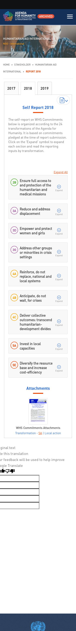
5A (40, 433)
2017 (11, 88)
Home (6, 64)
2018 (28, 88)
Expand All (61, 172)
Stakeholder (22, 64)
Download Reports (63, 100)
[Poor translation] (10, 471)
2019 (45, 88)
